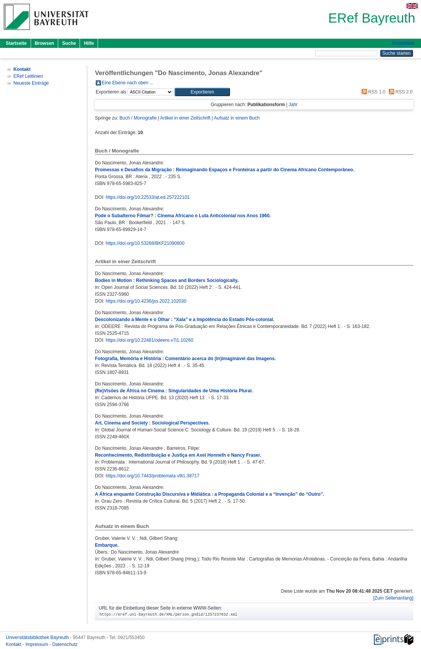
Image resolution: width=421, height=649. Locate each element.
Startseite (16, 43)
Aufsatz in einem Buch (236, 118)
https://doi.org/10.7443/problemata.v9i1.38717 (152, 476)
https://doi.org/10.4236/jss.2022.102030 (146, 301)
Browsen (44, 43)
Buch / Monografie (138, 118)
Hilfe (89, 43)
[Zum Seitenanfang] (393, 598)
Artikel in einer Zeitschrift (185, 118)
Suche (69, 43)
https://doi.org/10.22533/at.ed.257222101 (148, 197)
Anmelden (403, 43)
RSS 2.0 (400, 92)
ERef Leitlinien (28, 76)
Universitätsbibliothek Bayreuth (38, 637)
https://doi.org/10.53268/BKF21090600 (145, 243)
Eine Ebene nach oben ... (127, 82)
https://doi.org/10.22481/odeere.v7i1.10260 (149, 340)
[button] (202, 92)
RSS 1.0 (372, 92)
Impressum (37, 644)
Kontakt (14, 644)
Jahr (293, 104)
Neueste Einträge (31, 83)
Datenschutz (65, 644)
